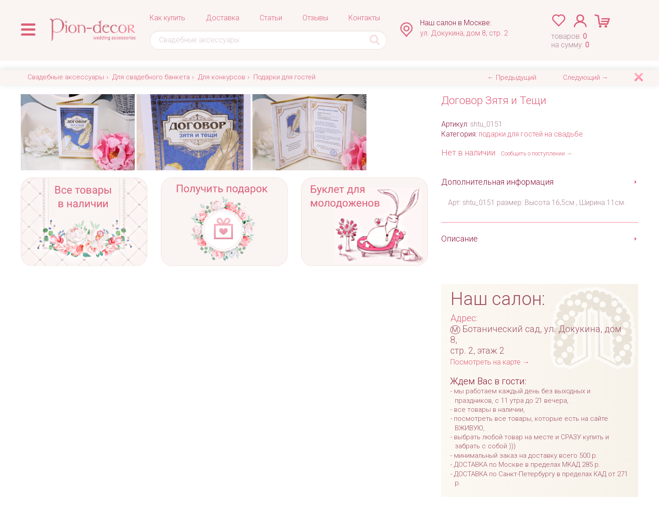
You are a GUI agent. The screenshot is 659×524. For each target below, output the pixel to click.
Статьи (271, 18)
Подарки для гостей (284, 77)
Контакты (364, 18)
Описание (459, 238)
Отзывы (315, 18)
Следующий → (586, 77)
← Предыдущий (511, 77)
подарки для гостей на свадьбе (531, 134)
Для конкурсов (221, 77)
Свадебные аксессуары (65, 77)
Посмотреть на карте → (490, 362)
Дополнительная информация (497, 182)
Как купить (167, 18)
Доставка (222, 18)
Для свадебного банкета (151, 77)
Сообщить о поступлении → (536, 153)
